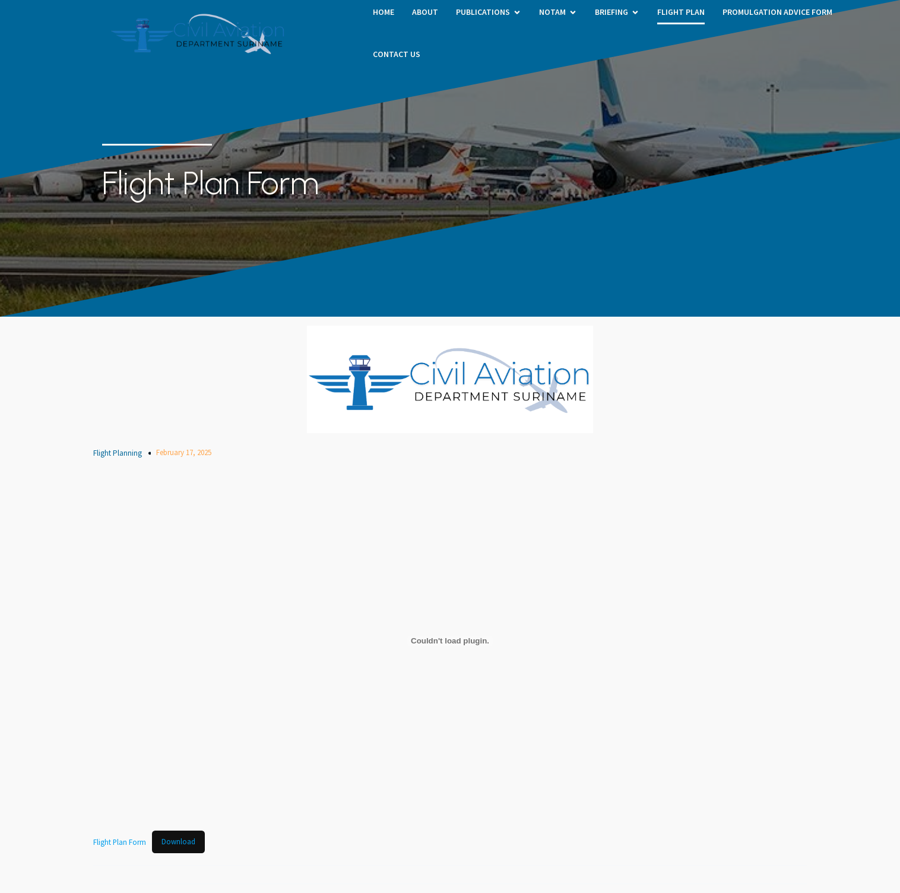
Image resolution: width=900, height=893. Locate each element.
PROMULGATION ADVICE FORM (777, 12)
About (425, 12)
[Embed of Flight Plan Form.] (450, 641)
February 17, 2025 (183, 452)
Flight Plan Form (119, 841)
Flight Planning (117, 453)
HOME (383, 12)
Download (178, 841)
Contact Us (396, 54)
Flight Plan (681, 12)
